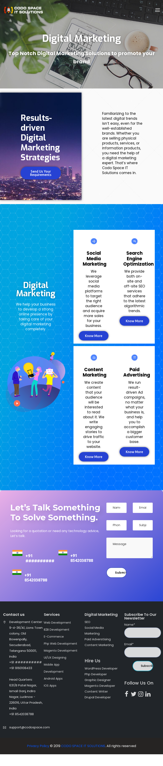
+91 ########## (40, 558)
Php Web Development (60, 644)
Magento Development (60, 651)
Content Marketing (94, 372)
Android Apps (53, 678)
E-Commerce (54, 637)
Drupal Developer (98, 697)
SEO (87, 622)
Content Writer (96, 691)
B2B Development (56, 630)
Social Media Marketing (94, 258)
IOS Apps (50, 685)
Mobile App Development (54, 668)
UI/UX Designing (55, 658)
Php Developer (96, 674)
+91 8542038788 (81, 558)
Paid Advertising (136, 372)
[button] (41, 173)
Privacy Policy (38, 746)
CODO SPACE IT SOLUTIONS (83, 746)
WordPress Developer (101, 668)
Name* (142, 630)
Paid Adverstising (98, 639)
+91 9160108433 (20, 668)
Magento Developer (100, 685)
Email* (142, 649)
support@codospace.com (29, 727)
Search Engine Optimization (138, 258)
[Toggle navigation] (157, 10)
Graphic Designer (98, 680)
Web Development (57, 623)
